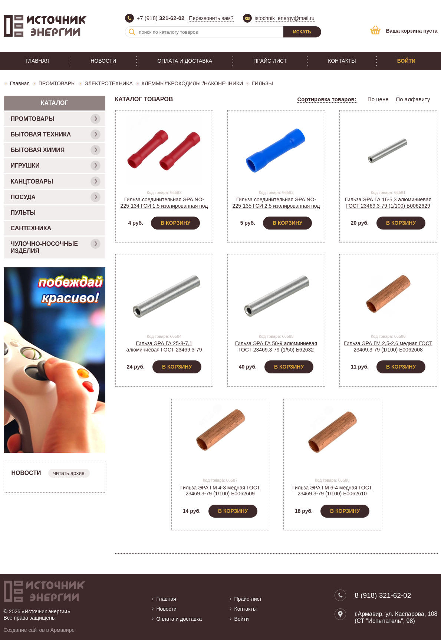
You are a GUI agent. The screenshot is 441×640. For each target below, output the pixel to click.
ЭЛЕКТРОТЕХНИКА (109, 83)
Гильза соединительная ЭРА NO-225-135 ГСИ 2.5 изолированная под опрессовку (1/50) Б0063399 (276, 206)
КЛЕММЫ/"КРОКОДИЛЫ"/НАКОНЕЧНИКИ (192, 83)
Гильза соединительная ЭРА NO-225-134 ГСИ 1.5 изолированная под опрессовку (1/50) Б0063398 (164, 206)
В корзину (175, 223)
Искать (302, 31)
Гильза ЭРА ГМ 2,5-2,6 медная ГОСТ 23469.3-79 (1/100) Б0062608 (388, 346)
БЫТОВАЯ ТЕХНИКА (56, 134)
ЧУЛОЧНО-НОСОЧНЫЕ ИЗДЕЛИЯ (56, 246)
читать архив (69, 473)
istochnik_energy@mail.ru (285, 18)
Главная (37, 61)
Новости (103, 61)
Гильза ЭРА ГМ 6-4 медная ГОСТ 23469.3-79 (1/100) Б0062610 (332, 491)
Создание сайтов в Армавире (39, 630)
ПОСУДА (56, 197)
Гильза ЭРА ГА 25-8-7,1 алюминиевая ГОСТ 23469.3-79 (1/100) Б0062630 (164, 349)
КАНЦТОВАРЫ (56, 182)
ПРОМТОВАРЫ (57, 83)
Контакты (342, 61)
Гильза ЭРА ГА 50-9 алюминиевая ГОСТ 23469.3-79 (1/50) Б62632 (276, 346)
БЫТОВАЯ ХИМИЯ (56, 150)
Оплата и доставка (184, 61)
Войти (406, 61)
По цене (378, 99)
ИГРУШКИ (56, 166)
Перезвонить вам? (211, 18)
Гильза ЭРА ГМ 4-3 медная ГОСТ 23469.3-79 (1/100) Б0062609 (220, 491)
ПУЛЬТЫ (23, 213)
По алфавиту (413, 99)
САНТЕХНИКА (31, 228)
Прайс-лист (270, 61)
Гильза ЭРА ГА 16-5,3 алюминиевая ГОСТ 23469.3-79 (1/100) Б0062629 (388, 203)
